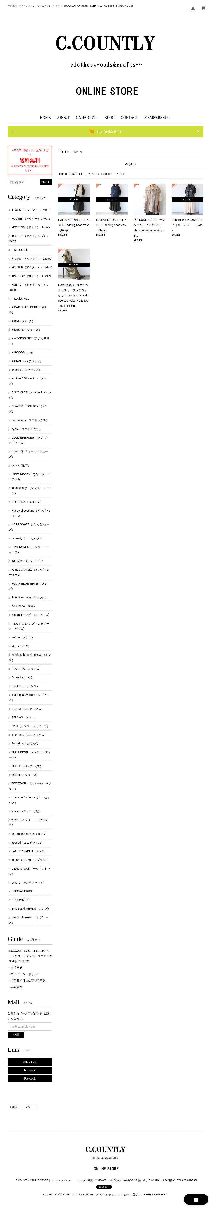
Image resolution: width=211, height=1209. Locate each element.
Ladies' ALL (20, 298)
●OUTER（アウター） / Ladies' (91, 173)
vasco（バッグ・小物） (26, 811)
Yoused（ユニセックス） (27, 842)
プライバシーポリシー (25, 974)
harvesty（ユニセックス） (28, 538)
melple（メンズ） (22, 637)
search (46, 182)
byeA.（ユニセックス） (26, 429)
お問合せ (16, 967)
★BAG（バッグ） (23, 321)
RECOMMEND (20, 900)
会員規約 (16, 987)
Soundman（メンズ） (25, 743)
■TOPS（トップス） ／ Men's (30, 209)
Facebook (29, 1078)
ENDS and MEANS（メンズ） (30, 908)
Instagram (30, 1070)
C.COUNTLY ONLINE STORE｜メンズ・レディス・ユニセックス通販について (30, 956)
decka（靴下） (20, 465)
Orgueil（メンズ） (23, 677)
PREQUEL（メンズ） (25, 686)
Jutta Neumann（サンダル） (29, 597)
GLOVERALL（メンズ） (27, 502)
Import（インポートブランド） (31, 860)
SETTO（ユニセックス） (27, 708)
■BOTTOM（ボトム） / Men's (30, 227)
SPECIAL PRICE (22, 891)
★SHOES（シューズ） (26, 329)
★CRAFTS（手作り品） (27, 361)
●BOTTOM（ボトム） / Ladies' (31, 276)
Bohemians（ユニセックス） (30, 420)
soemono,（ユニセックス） (29, 734)
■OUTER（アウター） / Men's (30, 218)
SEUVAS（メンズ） (24, 717)
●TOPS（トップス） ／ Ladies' (31, 258)
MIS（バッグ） (21, 646)
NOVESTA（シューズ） (26, 668)
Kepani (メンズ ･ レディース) (30, 614)
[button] (87, 117)
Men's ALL (19, 249)
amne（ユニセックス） (26, 369)
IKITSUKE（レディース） (28, 561)
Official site (30, 1062)
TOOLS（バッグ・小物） (27, 766)
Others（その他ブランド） (28, 882)
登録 (16, 1034)
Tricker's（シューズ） (25, 774)
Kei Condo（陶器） (23, 606)
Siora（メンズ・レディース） (30, 726)
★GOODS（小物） (23, 352)
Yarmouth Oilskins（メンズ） (30, 834)
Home (63, 173)
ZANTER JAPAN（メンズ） (29, 851)
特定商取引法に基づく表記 (28, 980)
